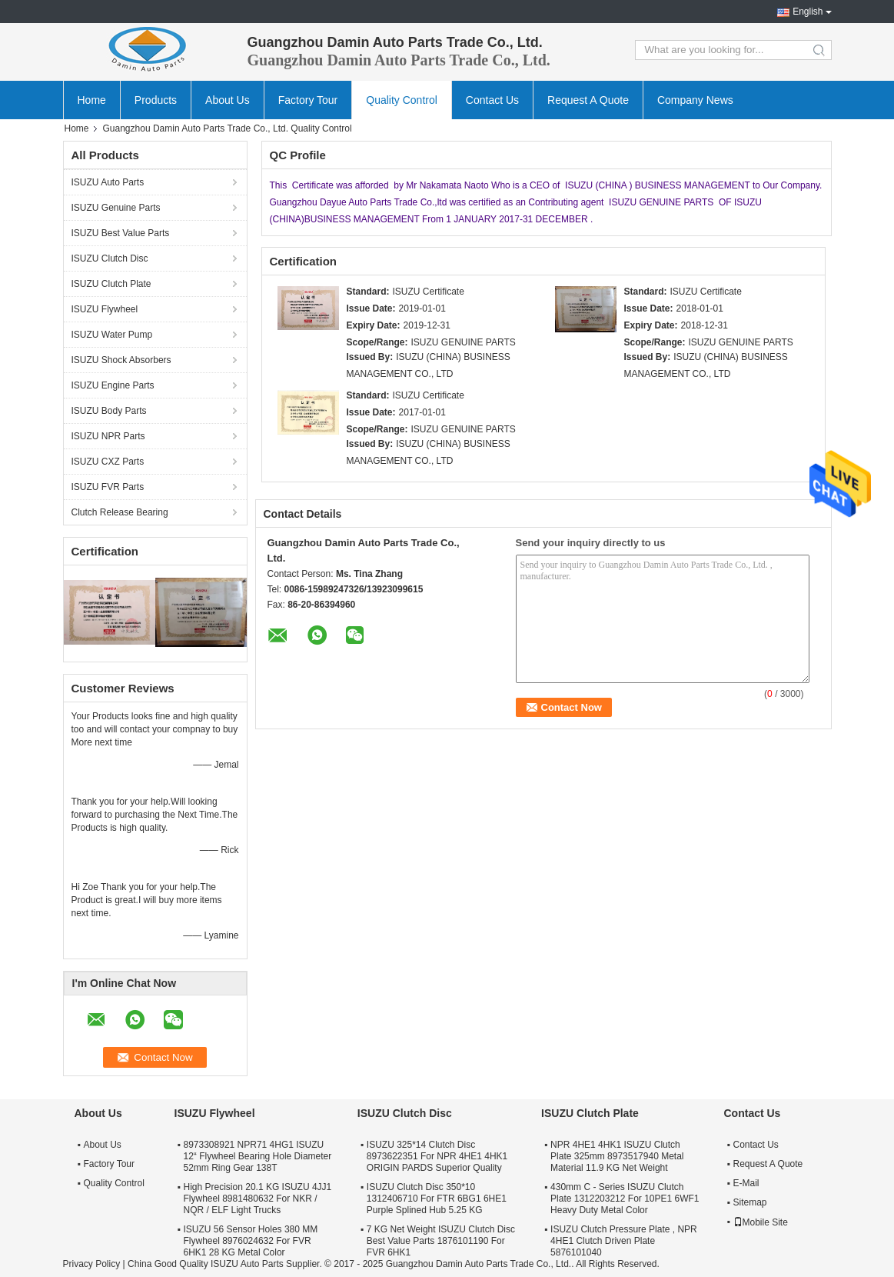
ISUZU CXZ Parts (108, 461)
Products (156, 100)
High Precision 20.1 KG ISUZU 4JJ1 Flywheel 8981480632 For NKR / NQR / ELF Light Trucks (258, 1198)
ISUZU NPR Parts (108, 436)
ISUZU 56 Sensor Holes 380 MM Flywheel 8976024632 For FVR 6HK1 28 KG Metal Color (251, 1241)
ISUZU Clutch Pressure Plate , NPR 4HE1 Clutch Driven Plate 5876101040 (623, 1241)
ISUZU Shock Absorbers (121, 360)
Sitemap (750, 1202)
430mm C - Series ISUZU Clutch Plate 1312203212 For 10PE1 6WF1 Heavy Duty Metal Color (624, 1198)
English (808, 11)
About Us (227, 100)
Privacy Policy (92, 1264)
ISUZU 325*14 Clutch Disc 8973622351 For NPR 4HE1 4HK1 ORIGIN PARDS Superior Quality (437, 1156)
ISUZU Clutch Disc (109, 258)
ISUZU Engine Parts (113, 385)
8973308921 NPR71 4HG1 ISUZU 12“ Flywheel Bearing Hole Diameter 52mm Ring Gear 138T (258, 1156)
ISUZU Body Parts (109, 410)
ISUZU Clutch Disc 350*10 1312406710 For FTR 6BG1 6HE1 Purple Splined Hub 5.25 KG (437, 1198)
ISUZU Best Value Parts (120, 233)
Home (92, 100)
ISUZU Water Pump (112, 334)
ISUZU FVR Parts (108, 487)
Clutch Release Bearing (119, 512)
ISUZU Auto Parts (108, 182)
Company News (695, 100)
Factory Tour (308, 100)
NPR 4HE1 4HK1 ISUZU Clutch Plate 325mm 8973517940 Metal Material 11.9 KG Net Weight (616, 1156)
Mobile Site (760, 1222)
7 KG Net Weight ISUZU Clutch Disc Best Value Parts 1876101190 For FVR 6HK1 (441, 1241)
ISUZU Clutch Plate (111, 283)
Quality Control (401, 100)
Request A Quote (588, 100)
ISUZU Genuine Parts (116, 207)
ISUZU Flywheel (104, 309)
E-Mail (746, 1183)
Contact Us (492, 100)
